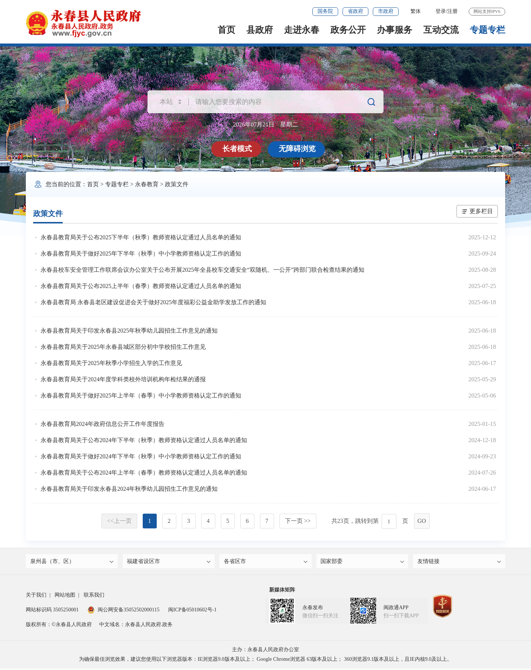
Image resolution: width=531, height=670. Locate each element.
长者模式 (238, 149)
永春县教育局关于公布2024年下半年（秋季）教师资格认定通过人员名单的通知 (144, 440)
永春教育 (147, 184)
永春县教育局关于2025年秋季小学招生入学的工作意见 (111, 363)
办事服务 (394, 30)
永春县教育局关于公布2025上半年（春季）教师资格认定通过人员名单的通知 (141, 286)
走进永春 (301, 30)
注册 (452, 11)
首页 (226, 30)
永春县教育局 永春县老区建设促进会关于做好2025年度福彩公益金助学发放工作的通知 (153, 302)
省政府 (355, 11)
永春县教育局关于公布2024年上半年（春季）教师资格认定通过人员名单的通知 (144, 472)
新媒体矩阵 (282, 591)
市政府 (385, 11)
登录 (440, 11)
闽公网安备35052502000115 (123, 611)
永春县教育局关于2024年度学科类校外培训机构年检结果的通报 (123, 379)
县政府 (259, 30)
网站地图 (65, 596)
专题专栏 (487, 30)
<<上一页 (119, 521)
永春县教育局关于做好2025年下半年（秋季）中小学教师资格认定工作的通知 (141, 253)
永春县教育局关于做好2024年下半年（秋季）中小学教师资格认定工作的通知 (141, 456)
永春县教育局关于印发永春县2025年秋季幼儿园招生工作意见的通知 (129, 330)
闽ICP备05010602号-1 (192, 611)
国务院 (325, 11)
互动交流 (441, 30)
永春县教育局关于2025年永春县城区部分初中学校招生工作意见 (123, 347)
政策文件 (176, 184)
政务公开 (348, 30)
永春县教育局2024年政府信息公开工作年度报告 (102, 424)
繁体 (415, 11)
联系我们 (94, 596)
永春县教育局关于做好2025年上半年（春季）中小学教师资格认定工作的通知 (141, 395)
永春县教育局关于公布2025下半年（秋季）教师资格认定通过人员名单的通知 (141, 237)
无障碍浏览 (298, 149)
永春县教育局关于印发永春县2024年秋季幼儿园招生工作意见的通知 (129, 489)
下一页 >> (298, 521)
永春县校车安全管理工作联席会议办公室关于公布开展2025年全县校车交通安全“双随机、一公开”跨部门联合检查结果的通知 (202, 270)
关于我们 (36, 596)
